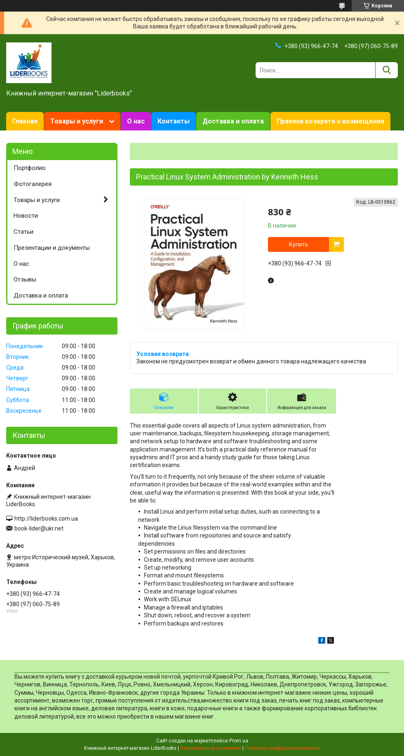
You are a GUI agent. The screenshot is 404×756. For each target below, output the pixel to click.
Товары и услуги (76, 121)
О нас (136, 121)
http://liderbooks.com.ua (46, 518)
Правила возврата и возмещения (330, 121)
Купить (298, 244)
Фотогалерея (33, 184)
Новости (26, 215)
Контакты (173, 121)
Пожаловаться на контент (210, 748)
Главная (25, 121)
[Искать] (386, 70)
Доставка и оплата (233, 121)
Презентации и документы (52, 247)
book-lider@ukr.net (38, 528)
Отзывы (25, 279)
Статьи (23, 231)
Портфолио (30, 168)
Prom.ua (238, 741)
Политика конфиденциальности (282, 748)
